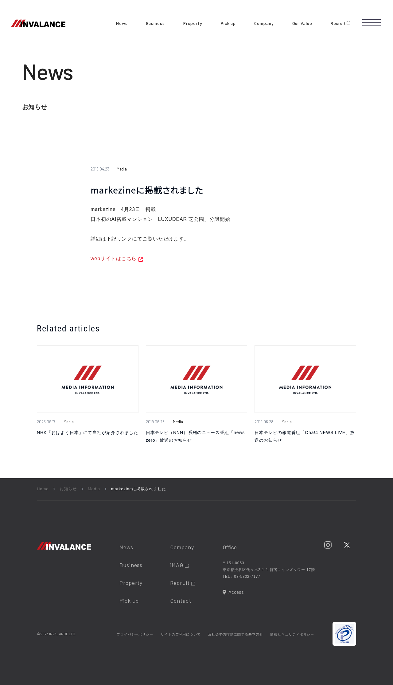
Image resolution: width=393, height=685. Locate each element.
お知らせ (68, 489)
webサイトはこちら (114, 258)
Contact (180, 600)
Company (264, 23)
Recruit (340, 23)
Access (236, 592)
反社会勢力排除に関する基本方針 (235, 634)
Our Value (302, 23)
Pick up (228, 23)
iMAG (179, 565)
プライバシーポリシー (135, 634)
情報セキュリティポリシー (292, 634)
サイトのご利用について (181, 634)
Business (155, 23)
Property (192, 23)
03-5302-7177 (247, 576)
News (122, 23)
